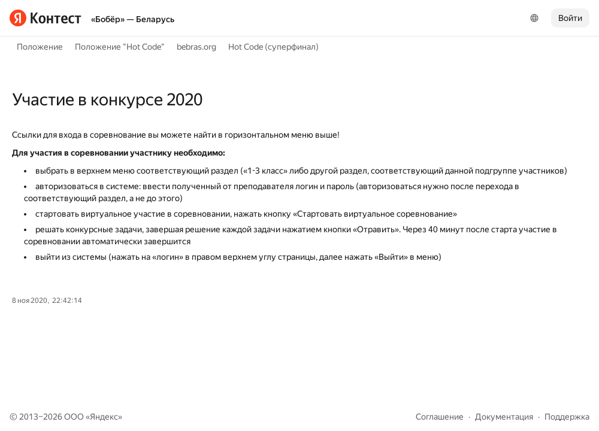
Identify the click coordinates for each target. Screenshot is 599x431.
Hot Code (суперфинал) (273, 46)
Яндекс (104, 416)
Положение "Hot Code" (120, 46)
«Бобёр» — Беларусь (132, 19)
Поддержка (566, 416)
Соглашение (440, 416)
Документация (504, 416)
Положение (40, 46)
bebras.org (196, 46)
